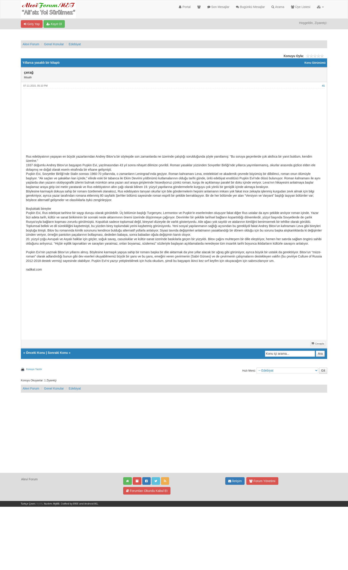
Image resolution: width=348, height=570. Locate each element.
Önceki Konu (35, 352)
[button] (320, 7)
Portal (184, 7)
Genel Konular (54, 44)
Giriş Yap (32, 24)
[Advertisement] (159, 123)
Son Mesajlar (218, 7)
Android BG (91, 503)
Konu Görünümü (315, 62)
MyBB (39, 503)
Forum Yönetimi (262, 481)
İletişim (235, 481)
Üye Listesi (300, 7)
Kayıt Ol (54, 24)
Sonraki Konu (58, 352)
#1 (323, 85)
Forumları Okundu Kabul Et (147, 491)
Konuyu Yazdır (34, 369)
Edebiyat (75, 44)
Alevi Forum (31, 44)
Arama (277, 7)
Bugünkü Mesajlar (250, 7)
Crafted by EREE (70, 503)
